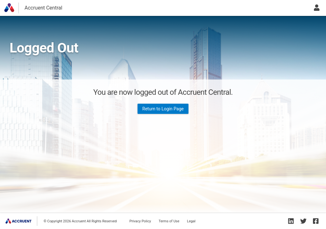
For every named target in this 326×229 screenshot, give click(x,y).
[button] (9, 8)
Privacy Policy (140, 221)
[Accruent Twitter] (303, 221)
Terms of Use (169, 221)
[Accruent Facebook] (316, 221)
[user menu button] (316, 8)
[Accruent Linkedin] (291, 221)
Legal (191, 221)
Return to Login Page (163, 108)
